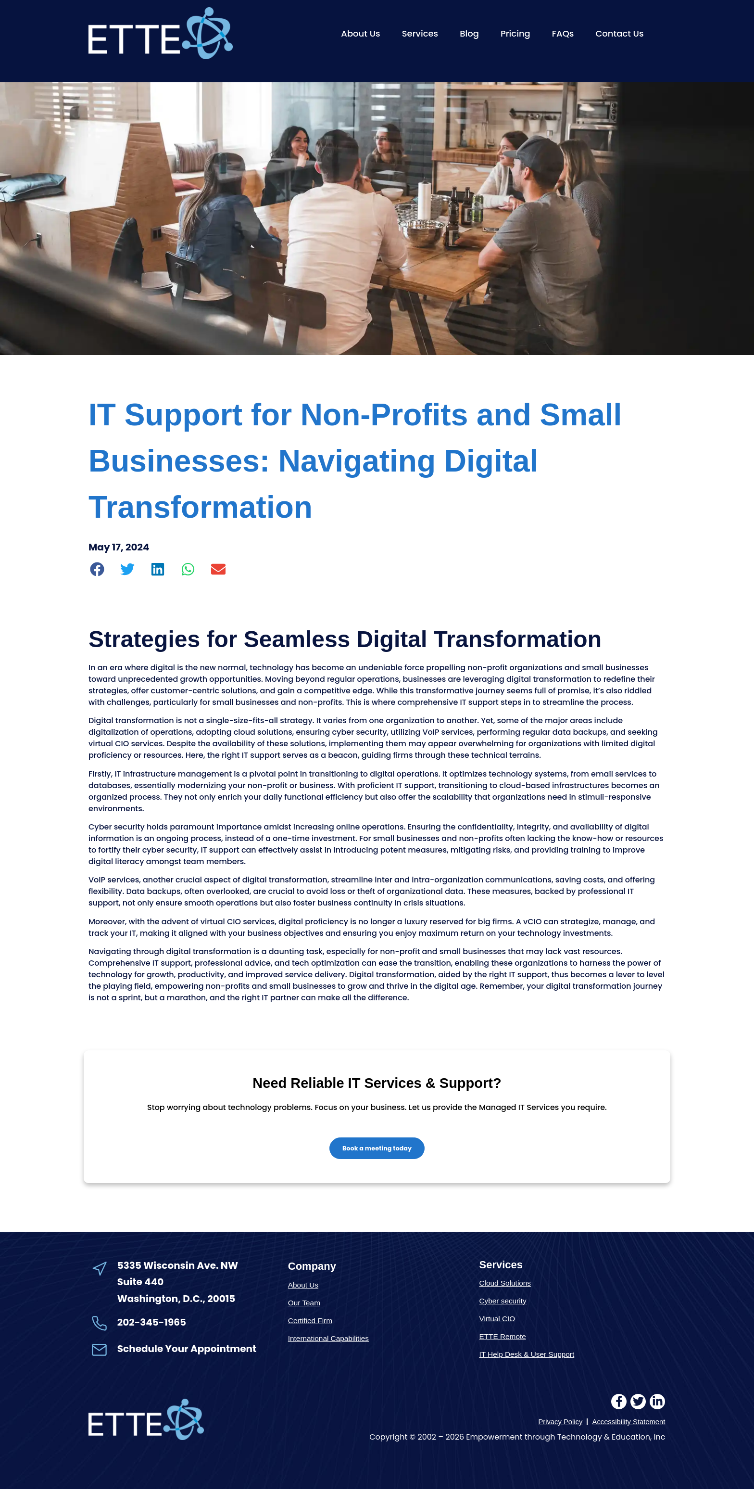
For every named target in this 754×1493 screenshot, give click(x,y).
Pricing (515, 33)
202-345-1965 (151, 1325)
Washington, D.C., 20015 (176, 1301)
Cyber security (505, 1303)
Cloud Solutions (507, 1285)
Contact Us (619, 33)
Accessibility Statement (626, 1425)
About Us (360, 33)
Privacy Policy (553, 1425)
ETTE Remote (505, 1339)
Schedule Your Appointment (186, 1351)
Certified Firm (312, 1323)
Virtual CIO (499, 1321)
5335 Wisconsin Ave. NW (178, 1268)
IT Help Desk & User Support (531, 1357)
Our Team (306, 1305)
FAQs (563, 33)
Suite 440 (140, 1285)
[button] (97, 569)
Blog (469, 33)
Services (420, 33)
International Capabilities (332, 1341)
